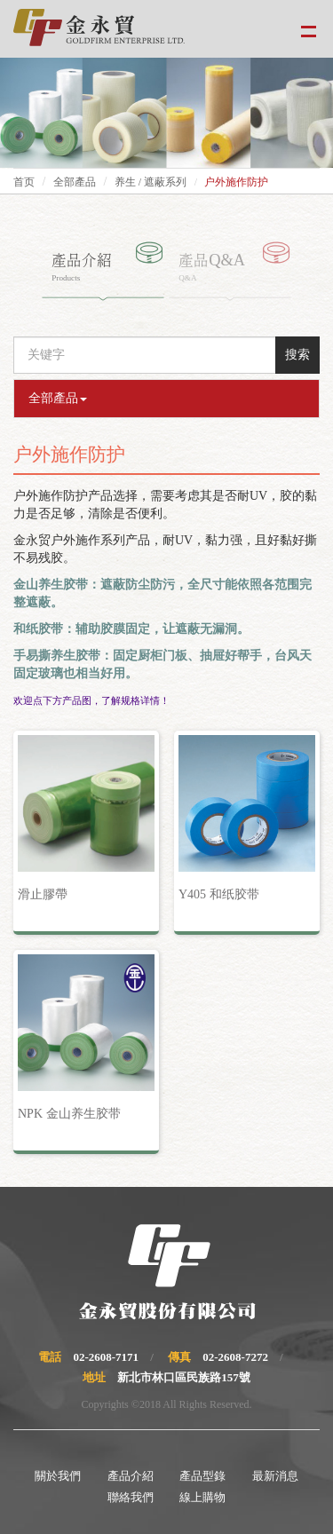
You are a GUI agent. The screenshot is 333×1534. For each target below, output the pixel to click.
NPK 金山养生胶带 (69, 1113)
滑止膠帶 (42, 894)
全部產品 (74, 182)
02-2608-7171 (106, 1357)
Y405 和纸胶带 (218, 894)
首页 (24, 182)
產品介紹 (130, 1476)
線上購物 (202, 1497)
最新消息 (275, 1476)
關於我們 (58, 1476)
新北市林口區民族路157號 (183, 1377)
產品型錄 (202, 1476)
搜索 (297, 354)
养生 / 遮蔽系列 (150, 182)
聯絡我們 (130, 1497)
